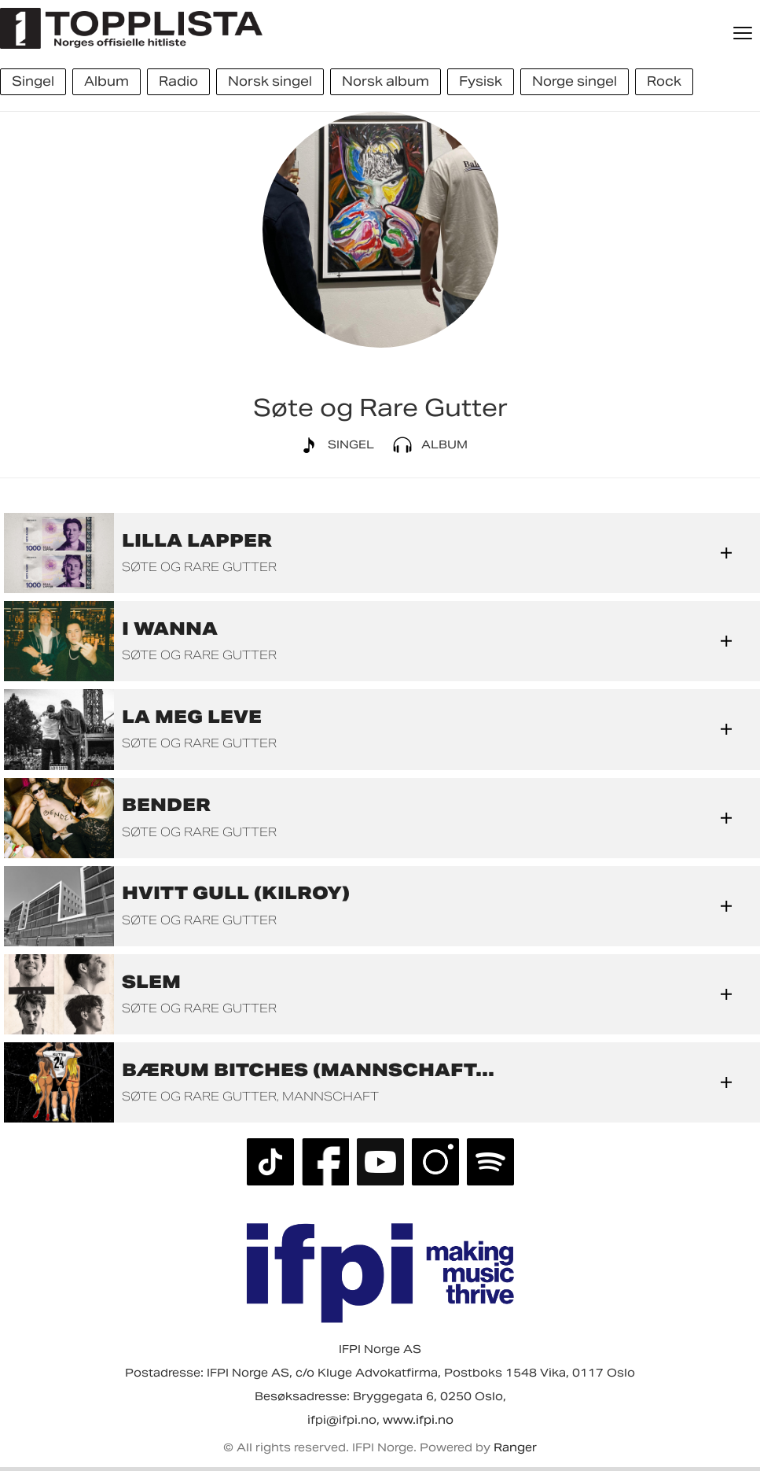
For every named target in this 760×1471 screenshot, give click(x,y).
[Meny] (744, 33)
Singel (333, 445)
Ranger (515, 1447)
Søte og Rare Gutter (199, 566)
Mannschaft (330, 1096)
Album (427, 445)
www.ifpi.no (418, 1420)
